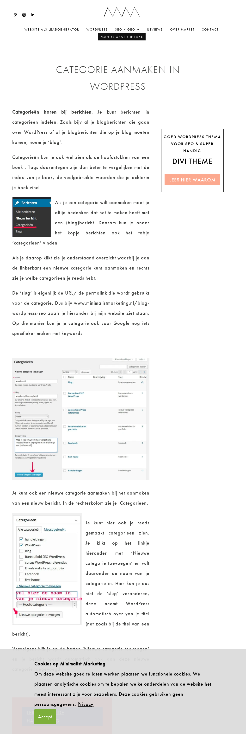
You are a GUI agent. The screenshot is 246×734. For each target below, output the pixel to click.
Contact (210, 30)
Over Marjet (182, 30)
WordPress (97, 30)
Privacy (85, 704)
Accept (45, 717)
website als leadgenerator (52, 30)
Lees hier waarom (192, 180)
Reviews (155, 30)
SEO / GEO (125, 30)
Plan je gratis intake (121, 37)
